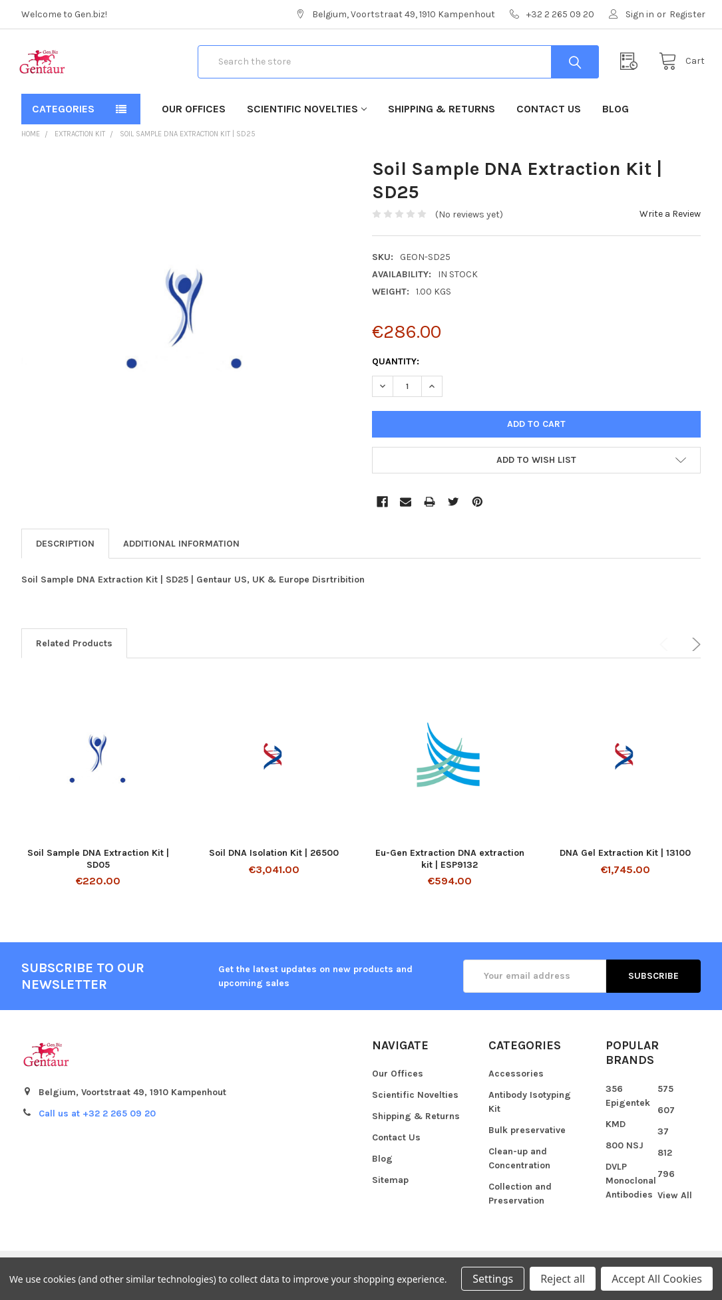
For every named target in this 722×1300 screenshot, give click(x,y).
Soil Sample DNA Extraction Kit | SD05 (98, 869)
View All (674, 1206)
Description (65, 554)
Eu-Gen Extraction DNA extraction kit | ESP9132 (449, 869)
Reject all (562, 1278)
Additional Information (181, 554)
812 (664, 1163)
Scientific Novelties (307, 120)
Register (687, 14)
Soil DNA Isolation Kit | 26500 (274, 863)
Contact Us (548, 120)
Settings (492, 1278)
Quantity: (395, 372)
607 (666, 1120)
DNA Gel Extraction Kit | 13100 (625, 863)
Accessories (516, 1085)
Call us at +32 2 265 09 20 (97, 1124)
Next (694, 655)
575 (665, 1099)
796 (666, 1184)
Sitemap (390, 1191)
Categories (63, 120)
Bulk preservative (527, 1141)
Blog (615, 120)
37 (663, 1142)
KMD (616, 1134)
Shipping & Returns (441, 120)
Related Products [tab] (74, 654)
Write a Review (670, 224)
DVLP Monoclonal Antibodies (631, 1191)
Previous (666, 655)
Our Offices (194, 120)
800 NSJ (624, 1156)
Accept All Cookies (657, 1278)
